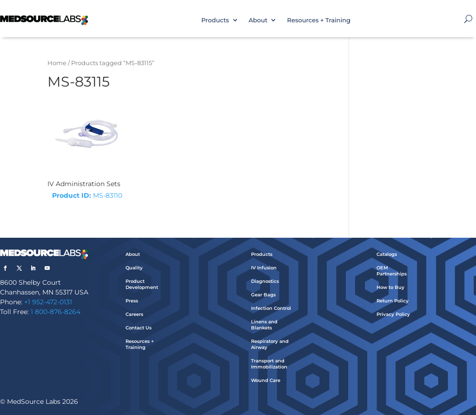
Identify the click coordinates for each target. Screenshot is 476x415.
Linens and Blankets (264, 325)
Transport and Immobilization (269, 364)
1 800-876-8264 (55, 312)
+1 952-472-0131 (48, 302)
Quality (134, 268)
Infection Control (271, 308)
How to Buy (390, 287)
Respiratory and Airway (270, 344)
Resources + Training (318, 20)
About (258, 20)
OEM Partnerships (392, 271)
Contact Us (139, 328)
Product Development (142, 284)
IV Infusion (264, 268)
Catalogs (387, 254)
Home (56, 63)
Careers (134, 314)
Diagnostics (265, 281)
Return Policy (393, 301)
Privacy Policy (393, 314)
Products (215, 20)
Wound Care (265, 380)
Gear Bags (263, 295)
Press (132, 301)
